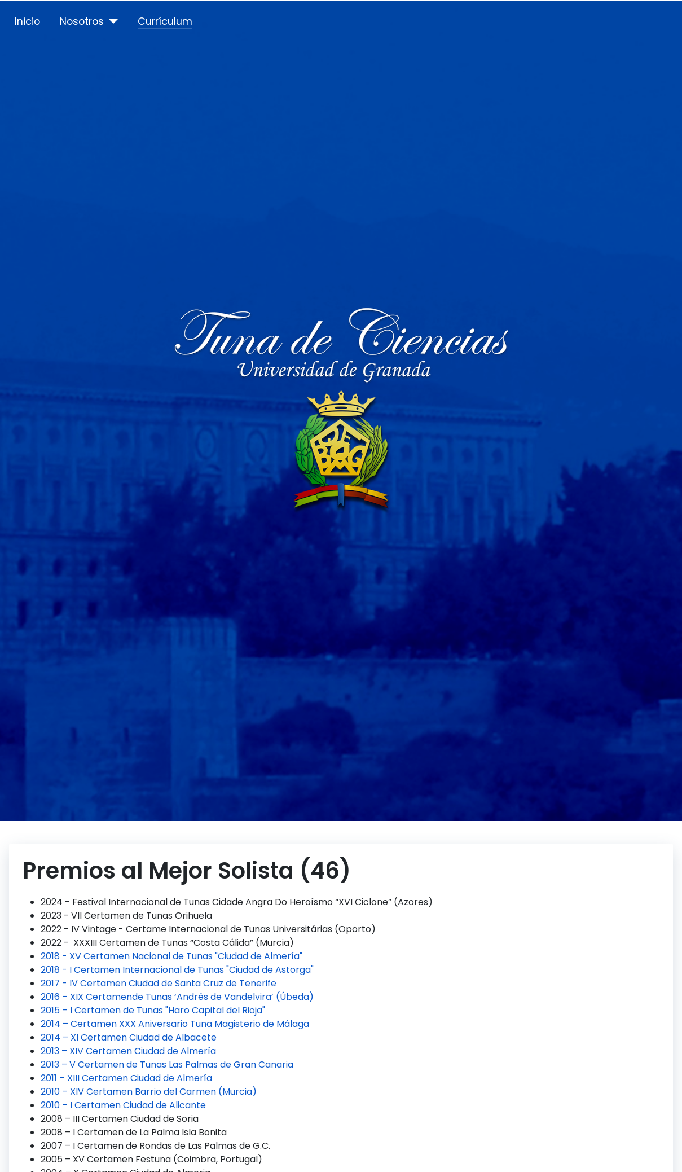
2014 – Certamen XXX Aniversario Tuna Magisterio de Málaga (175, 1023)
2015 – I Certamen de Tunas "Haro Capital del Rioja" (153, 1010)
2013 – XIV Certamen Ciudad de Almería (128, 1050)
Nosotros (82, 21)
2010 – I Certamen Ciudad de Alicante (123, 1105)
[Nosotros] (111, 21)
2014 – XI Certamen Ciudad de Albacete (129, 1037)
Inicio (27, 21)
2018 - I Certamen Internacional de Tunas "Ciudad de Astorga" (177, 969)
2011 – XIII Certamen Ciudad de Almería (126, 1078)
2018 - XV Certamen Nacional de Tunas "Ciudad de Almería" (171, 956)
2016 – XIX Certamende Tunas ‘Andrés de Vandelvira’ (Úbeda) (177, 996)
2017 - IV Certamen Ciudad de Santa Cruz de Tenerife (158, 983)
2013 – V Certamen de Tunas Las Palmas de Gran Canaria (167, 1064)
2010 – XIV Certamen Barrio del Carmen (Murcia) (149, 1091)
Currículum (165, 21)
